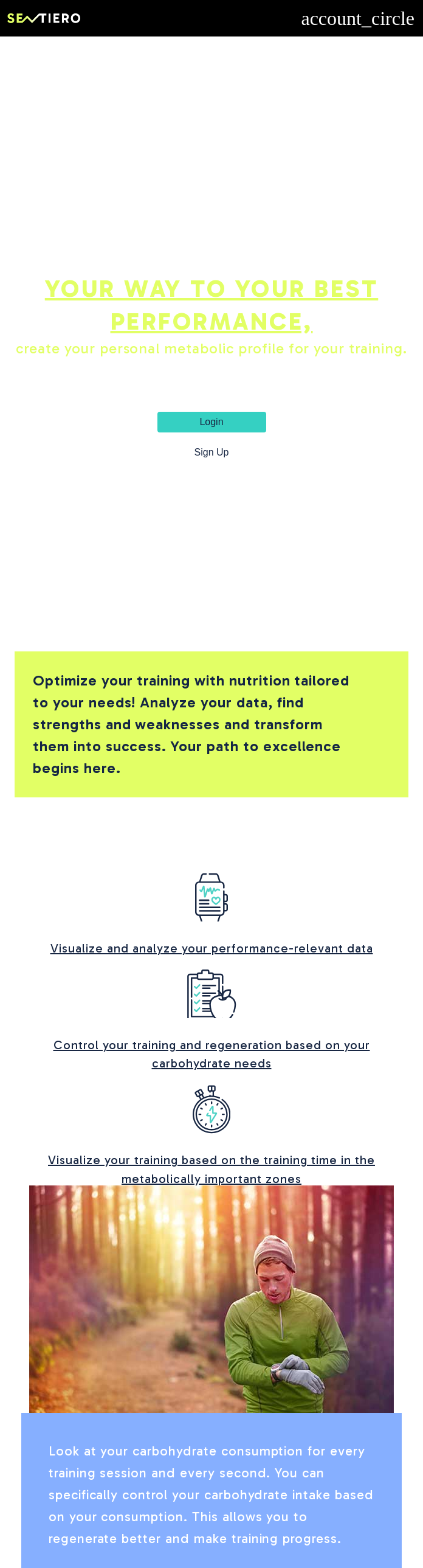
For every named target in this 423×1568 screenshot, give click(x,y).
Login (211, 422)
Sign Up (211, 452)
